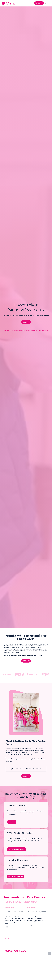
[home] (8, 3)
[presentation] (6, 939)
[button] (49, 3)
